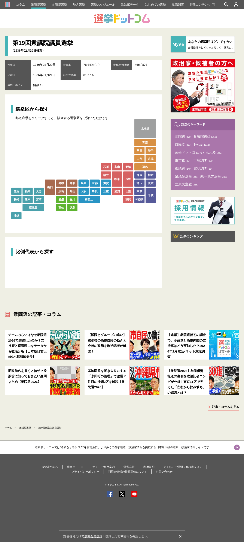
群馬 (139, 174)
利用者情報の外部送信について (127, 471)
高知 (61, 207)
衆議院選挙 (38, 4)
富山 (117, 166)
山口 (50, 187)
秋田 (139, 150)
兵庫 (83, 183)
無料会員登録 (93, 536)
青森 (145, 142)
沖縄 (16, 215)
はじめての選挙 (155, 4)
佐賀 (16, 191)
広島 (61, 191)
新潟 (128, 166)
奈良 (95, 191)
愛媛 (61, 199)
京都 (95, 183)
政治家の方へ (50, 467)
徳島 (72, 207)
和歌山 (89, 199)
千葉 (150, 195)
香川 (72, 199)
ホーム (8, 427)
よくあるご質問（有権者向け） (182, 467)
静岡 (128, 199)
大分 (39, 191)
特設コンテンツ (202, 4)
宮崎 (39, 199)
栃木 (150, 174)
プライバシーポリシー (85, 471)
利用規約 (149, 467)
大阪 (83, 191)
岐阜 (117, 179)
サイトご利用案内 (103, 467)
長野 (128, 179)
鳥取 (72, 183)
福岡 (28, 191)
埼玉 (139, 183)
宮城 (150, 158)
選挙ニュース (75, 467)
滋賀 (106, 183)
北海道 (145, 128)
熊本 (28, 199)
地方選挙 (79, 4)
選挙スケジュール (103, 4)
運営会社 (129, 467)
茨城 (150, 183)
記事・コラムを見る (225, 407)
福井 (106, 174)
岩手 (150, 150)
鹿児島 (33, 207)
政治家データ (130, 4)
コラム (20, 4)
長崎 (16, 199)
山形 (139, 158)
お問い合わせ (164, 471)
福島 (145, 166)
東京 (139, 191)
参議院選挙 (59, 4)
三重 (106, 191)
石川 (106, 166)
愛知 (117, 191)
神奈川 (139, 199)
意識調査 (178, 4)
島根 (61, 183)
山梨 (128, 191)
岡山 (72, 191)
